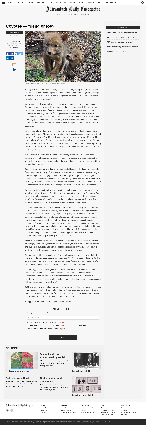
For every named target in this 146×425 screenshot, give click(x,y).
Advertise (124, 415)
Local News (45, 408)
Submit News (84, 14)
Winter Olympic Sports (68, 412)
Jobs (81, 3)
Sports (19, 3)
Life (103, 405)
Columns (14, 32)
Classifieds (69, 3)
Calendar (56, 3)
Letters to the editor (87, 408)
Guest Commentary (87, 412)
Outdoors (44, 412)
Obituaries (42, 3)
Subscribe (124, 410)
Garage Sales (93, 3)
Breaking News (59, 325)
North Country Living (108, 410)
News (10, 3)
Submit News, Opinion (128, 412)
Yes (31, 331)
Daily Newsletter (35, 325)
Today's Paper (73, 14)
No (38, 331)
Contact (125, 405)
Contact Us (125, 408)
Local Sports (65, 408)
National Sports (66, 410)
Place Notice (110, 3)
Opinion (30, 3)
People (103, 408)
